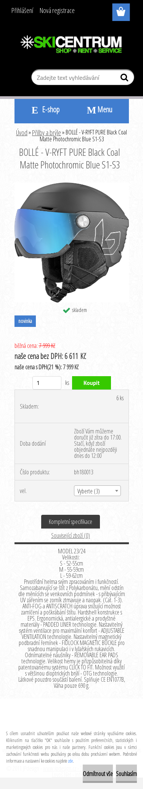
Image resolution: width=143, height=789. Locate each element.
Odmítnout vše (98, 774)
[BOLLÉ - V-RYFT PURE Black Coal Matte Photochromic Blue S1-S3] (71, 185)
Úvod (21, 132)
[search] (125, 79)
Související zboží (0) (70, 535)
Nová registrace (57, 10)
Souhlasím (126, 774)
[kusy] (47, 383)
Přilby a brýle (46, 132)
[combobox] (97, 490)
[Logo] (71, 45)
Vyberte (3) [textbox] (88, 491)
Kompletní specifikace (70, 521)
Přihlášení (22, 10)
